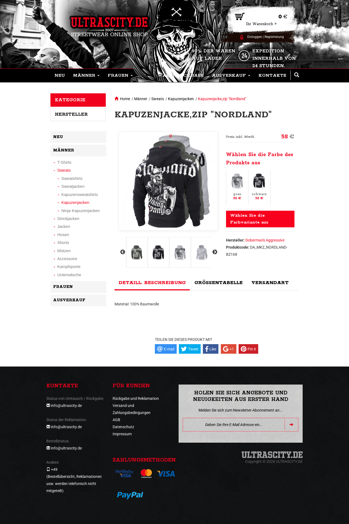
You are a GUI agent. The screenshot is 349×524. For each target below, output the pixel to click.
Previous (122, 252)
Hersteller (71, 114)
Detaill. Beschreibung (152, 283)
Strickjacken (68, 218)
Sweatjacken (73, 186)
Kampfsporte (68, 266)
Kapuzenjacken (181, 99)
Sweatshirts (72, 178)
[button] (86, 75)
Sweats (157, 99)
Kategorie (70, 100)
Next (214, 252)
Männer (140, 99)
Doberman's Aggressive (264, 240)
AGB (116, 420)
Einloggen (254, 37)
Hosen (63, 234)
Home (125, 99)
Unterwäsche (69, 274)
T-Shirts (64, 162)
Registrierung (274, 37)
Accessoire (67, 258)
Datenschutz (123, 427)
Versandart (269, 283)
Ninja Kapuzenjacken (80, 210)
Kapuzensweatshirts (79, 194)
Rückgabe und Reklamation (136, 398)
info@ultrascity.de (66, 405)
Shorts (63, 242)
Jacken (63, 226)
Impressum (122, 434)
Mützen (64, 250)
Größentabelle (218, 283)
